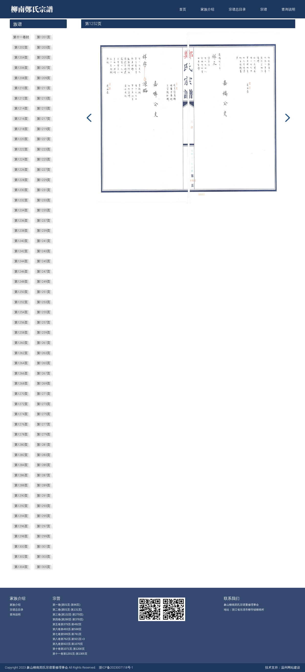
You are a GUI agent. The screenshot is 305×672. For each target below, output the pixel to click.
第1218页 (21, 129)
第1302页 (21, 556)
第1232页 (21, 200)
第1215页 (43, 108)
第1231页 (43, 190)
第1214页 (21, 108)
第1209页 (43, 78)
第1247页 (43, 271)
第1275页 (43, 414)
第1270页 (21, 394)
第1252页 (21, 302)
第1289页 (43, 485)
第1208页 (21, 78)
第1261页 (43, 343)
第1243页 (43, 251)
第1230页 (21, 190)
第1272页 (21, 404)
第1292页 (21, 506)
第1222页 (21, 149)
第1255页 (43, 312)
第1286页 (21, 475)
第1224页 (21, 159)
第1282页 (21, 455)
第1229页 (43, 180)
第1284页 (21, 465)
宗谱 (263, 9)
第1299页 (43, 536)
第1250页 (21, 292)
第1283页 (43, 455)
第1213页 (43, 98)
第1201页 (43, 37)
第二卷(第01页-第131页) (67, 609)
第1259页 (43, 332)
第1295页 (43, 516)
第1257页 (43, 322)
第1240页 (21, 241)
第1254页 (21, 312)
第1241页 (43, 241)
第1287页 (43, 475)
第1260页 (21, 343)
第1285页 (43, 465)
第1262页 (21, 353)
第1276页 (21, 424)
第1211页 (43, 88)
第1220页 (21, 139)
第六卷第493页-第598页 (67, 629)
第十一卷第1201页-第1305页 (70, 653)
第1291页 (43, 495)
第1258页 (21, 332)
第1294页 (21, 516)
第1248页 (21, 281)
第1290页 (21, 495)
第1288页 (21, 485)
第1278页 (21, 434)
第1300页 (21, 546)
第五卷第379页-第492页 (67, 624)
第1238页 (21, 230)
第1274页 (21, 414)
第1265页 (43, 363)
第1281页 (43, 444)
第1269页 (43, 383)
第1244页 (21, 261)
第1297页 (43, 526)
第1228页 (21, 180)
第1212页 (21, 98)
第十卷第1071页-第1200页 (69, 648)
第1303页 (43, 556)
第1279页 (43, 434)
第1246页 (21, 271)
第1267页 (43, 373)
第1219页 (43, 129)
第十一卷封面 (21, 37)
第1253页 (43, 302)
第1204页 (21, 57)
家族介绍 (207, 9)
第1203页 (43, 47)
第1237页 (43, 220)
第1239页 (43, 230)
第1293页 (43, 506)
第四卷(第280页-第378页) (68, 619)
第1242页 (21, 251)
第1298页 (21, 536)
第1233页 (43, 200)
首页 (182, 9)
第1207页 (43, 68)
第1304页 (21, 567)
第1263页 (43, 353)
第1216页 (21, 118)
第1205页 (43, 57)
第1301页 (43, 546)
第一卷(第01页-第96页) (66, 604)
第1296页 (21, 526)
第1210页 (21, 88)
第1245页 (43, 261)
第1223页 (43, 149)
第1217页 (43, 118)
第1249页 (43, 281)
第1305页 (43, 567)
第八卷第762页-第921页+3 (69, 638)
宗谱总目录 (237, 9)
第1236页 (21, 220)
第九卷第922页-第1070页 (68, 643)
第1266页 (21, 373)
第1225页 (43, 159)
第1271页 (43, 394)
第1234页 (21, 210)
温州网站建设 (290, 667)
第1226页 (21, 169)
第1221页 (43, 139)
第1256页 (21, 322)
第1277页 (43, 424)
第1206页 (21, 68)
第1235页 (43, 210)
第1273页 (43, 404)
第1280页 (21, 444)
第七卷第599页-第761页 (67, 634)
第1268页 (21, 383)
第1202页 (21, 47)
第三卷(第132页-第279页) (68, 614)
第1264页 (21, 363)
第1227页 (43, 169)
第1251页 (43, 292)
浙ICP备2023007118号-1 (116, 667)
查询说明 (288, 9)
